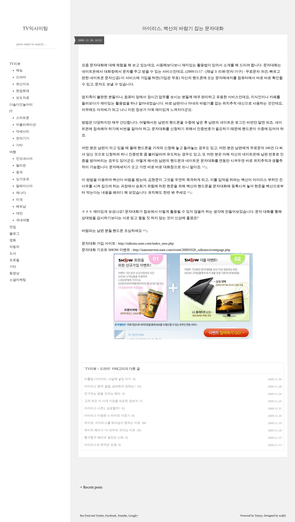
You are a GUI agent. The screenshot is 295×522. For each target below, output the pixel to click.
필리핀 (20, 165)
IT (11, 111)
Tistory (258, 515)
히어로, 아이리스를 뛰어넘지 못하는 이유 (112, 423)
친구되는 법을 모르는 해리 (102, 393)
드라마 (20, 77)
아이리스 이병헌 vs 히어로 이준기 (107, 415)
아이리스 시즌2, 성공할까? (102, 408)
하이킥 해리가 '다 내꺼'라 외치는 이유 (109, 430)
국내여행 (22, 220)
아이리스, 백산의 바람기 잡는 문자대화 (183, 28)
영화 (12, 240)
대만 (19, 213)
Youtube (122, 515)
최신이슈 (22, 84)
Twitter (100, 515)
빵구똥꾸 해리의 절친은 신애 (104, 437)
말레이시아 (24, 186)
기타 (19, 145)
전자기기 (22, 138)
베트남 (20, 206)
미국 (19, 199)
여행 (12, 152)
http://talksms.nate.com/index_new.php (146, 243)
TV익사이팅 (35, 28)
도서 (12, 253)
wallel (282, 515)
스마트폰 (22, 118)
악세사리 (22, 131)
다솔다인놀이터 (21, 104)
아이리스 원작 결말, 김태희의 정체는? (110, 386)
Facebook (110, 515)
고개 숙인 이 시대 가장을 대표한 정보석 (111, 401)
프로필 (14, 260)
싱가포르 (22, 179)
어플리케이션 (25, 124)
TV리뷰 (15, 64)
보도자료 (22, 98)
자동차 (14, 247)
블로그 (14, 233)
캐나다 (20, 193)
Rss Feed (85, 515)
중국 (19, 172)
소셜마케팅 (17, 280)
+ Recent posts (91, 487)
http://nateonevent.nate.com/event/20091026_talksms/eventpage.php (181, 250)
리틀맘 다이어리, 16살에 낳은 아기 (107, 379)
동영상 (14, 273)
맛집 (12, 227)
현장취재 (22, 91)
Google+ (133, 515)
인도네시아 (24, 158)
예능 (19, 70)
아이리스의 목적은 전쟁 (100, 445)
